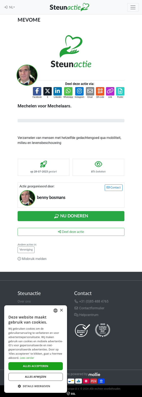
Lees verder (27, 358)
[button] (36, 93)
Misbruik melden (32, 259)
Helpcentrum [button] (86, 315)
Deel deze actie (71, 232)
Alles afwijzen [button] (35, 377)
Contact (114, 187)
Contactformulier (89, 308)
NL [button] (11, 7)
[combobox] (55, 310)
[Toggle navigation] (133, 7)
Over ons (24, 301)
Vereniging (26, 249)
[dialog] (35, 349)
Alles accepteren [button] (35, 366)
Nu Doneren (71, 216)
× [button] (61, 310)
